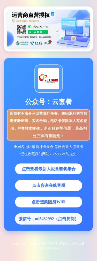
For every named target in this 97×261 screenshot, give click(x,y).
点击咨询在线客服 (48, 185)
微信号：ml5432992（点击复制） (48, 219)
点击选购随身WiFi (48, 202)
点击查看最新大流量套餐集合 (49, 169)
